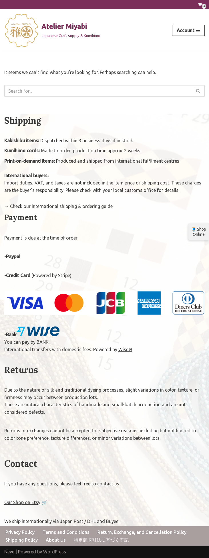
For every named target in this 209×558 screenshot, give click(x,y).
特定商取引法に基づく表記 (101, 540)
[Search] (98, 91)
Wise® (125, 349)
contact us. (108, 483)
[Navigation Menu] (188, 30)
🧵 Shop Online (198, 232)
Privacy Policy (20, 532)
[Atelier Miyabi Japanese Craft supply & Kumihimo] (52, 30)
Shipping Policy (21, 540)
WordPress (54, 552)
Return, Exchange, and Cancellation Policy (141, 532)
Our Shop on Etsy (22, 502)
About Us (56, 540)
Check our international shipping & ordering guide (61, 206)
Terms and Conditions (66, 532)
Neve (9, 552)
